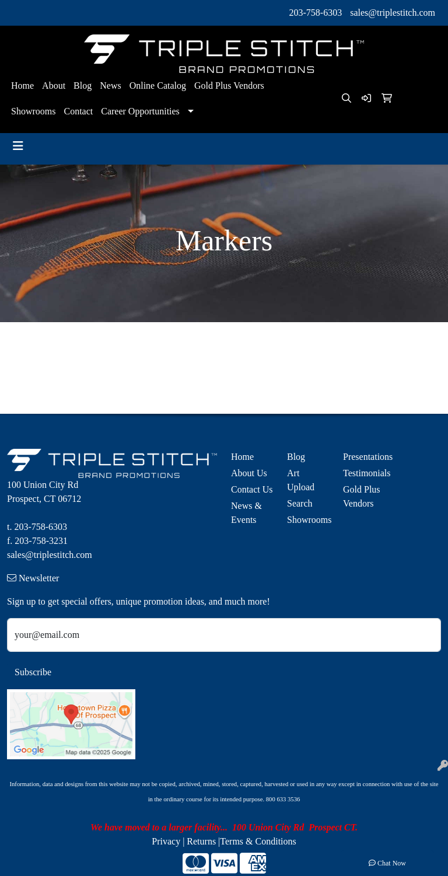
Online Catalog (158, 85)
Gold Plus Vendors (229, 85)
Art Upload (300, 480)
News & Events (246, 513)
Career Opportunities (140, 111)
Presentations (364, 457)
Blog (83, 85)
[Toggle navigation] (18, 146)
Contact (78, 111)
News (110, 85)
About (53, 85)
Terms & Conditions (258, 841)
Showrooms (33, 111)
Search (300, 503)
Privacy (166, 841)
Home (22, 85)
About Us (249, 473)
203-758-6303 (315, 13)
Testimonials (364, 473)
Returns (201, 841)
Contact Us (252, 489)
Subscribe (33, 672)
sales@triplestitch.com (392, 13)
